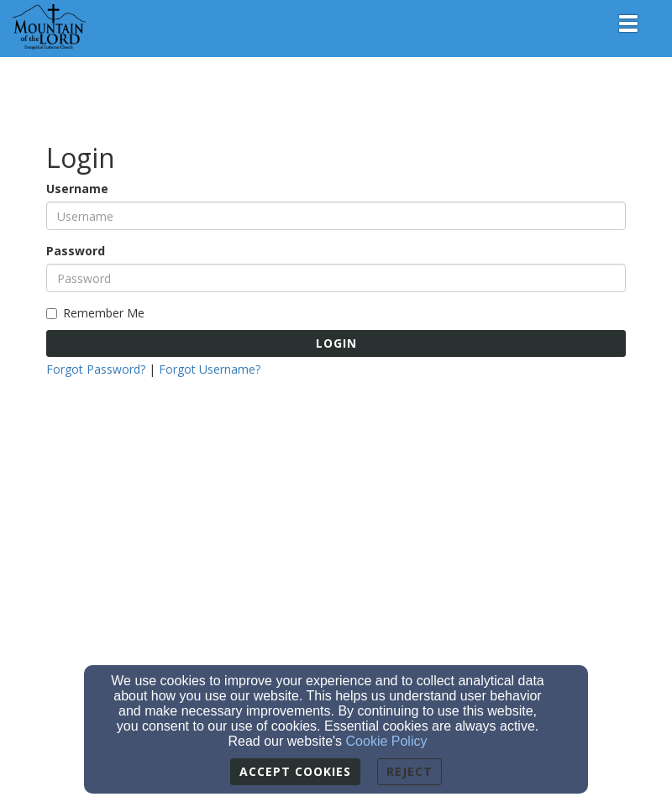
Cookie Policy (387, 741)
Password (75, 251)
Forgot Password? (95, 369)
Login (336, 343)
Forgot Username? (209, 369)
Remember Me (95, 313)
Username (77, 189)
